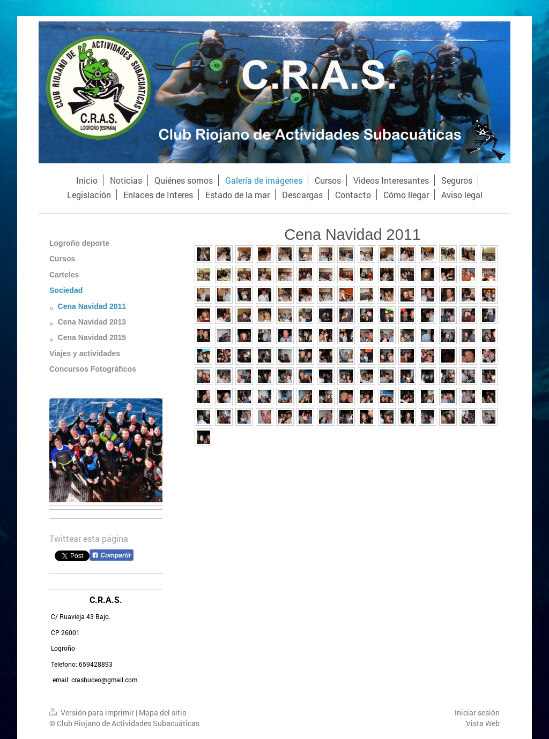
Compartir (111, 555)
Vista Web (483, 723)
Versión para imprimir (92, 712)
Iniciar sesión (477, 712)
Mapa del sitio (163, 712)
